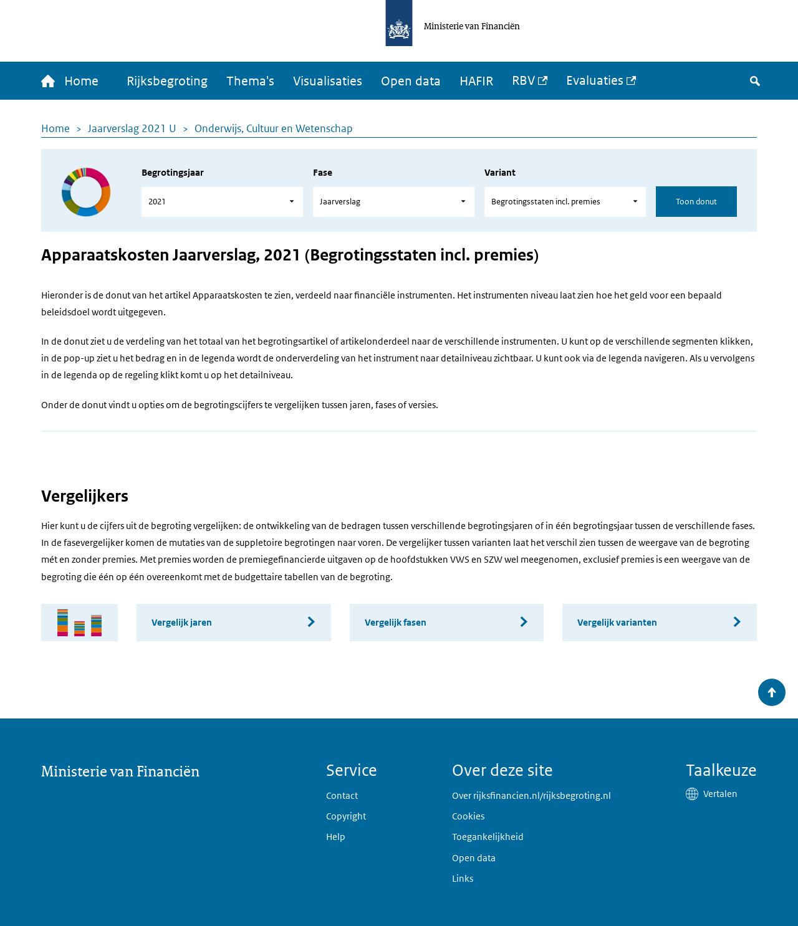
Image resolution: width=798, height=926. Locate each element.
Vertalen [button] (720, 794)
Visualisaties (327, 81)
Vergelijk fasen (395, 622)
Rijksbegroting (167, 81)
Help (335, 836)
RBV (523, 80)
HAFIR (476, 81)
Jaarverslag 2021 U (132, 128)
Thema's (250, 81)
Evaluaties (594, 80)
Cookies (468, 816)
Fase (322, 172)
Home (55, 128)
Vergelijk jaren (181, 622)
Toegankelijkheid (488, 836)
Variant (500, 172)
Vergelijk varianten (617, 622)
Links (462, 878)
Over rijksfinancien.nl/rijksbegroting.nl (531, 795)
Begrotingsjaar (173, 172)
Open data (411, 81)
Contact (342, 795)
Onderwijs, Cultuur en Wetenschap (274, 128)
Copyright (346, 816)
